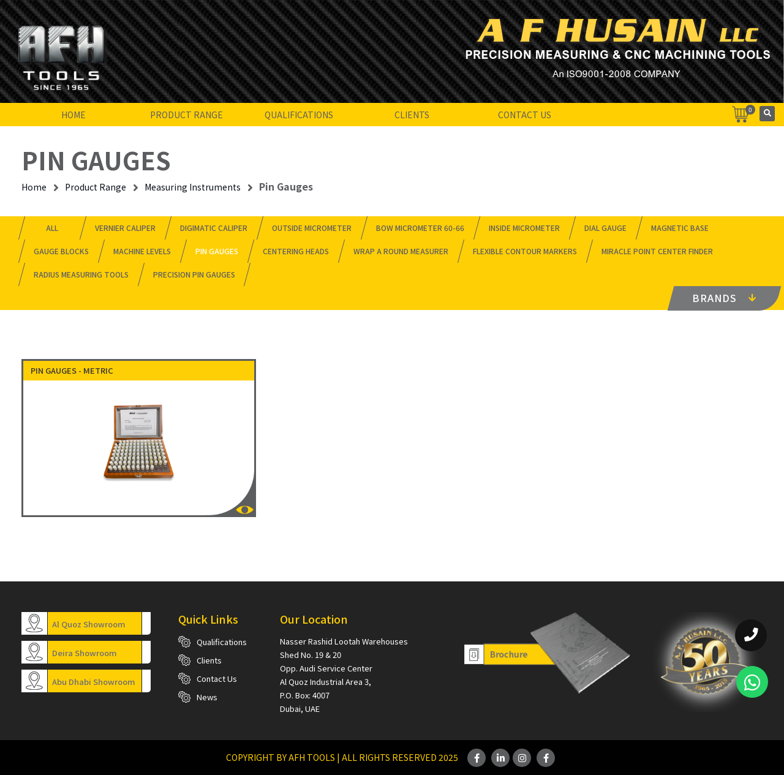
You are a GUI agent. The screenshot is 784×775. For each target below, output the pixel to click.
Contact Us (524, 114)
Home (73, 114)
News (207, 697)
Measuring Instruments (193, 187)
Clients (411, 114)
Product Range (186, 114)
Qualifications (299, 114)
